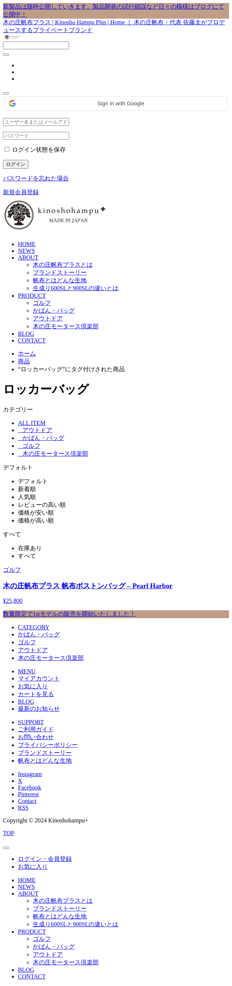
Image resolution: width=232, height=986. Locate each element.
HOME (26, 244)
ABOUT (28, 257)
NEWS (26, 251)
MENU (26, 671)
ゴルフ (42, 303)
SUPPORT (31, 722)
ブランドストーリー (60, 272)
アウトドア (48, 318)
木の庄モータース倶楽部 (66, 326)
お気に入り (33, 686)
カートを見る (36, 694)
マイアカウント (39, 678)
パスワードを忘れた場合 (36, 178)
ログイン (15, 164)
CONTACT (32, 340)
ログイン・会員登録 (45, 859)
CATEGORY (33, 627)
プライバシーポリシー (48, 745)
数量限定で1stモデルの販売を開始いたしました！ (69, 614)
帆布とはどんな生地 (60, 280)
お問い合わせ (36, 737)
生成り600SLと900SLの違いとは (75, 288)
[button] (116, 103)
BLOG (26, 334)
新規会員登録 (21, 192)
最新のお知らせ (39, 709)
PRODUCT (32, 295)
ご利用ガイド (36, 729)
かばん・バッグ (54, 310)
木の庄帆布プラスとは (63, 264)
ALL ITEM (32, 423)
